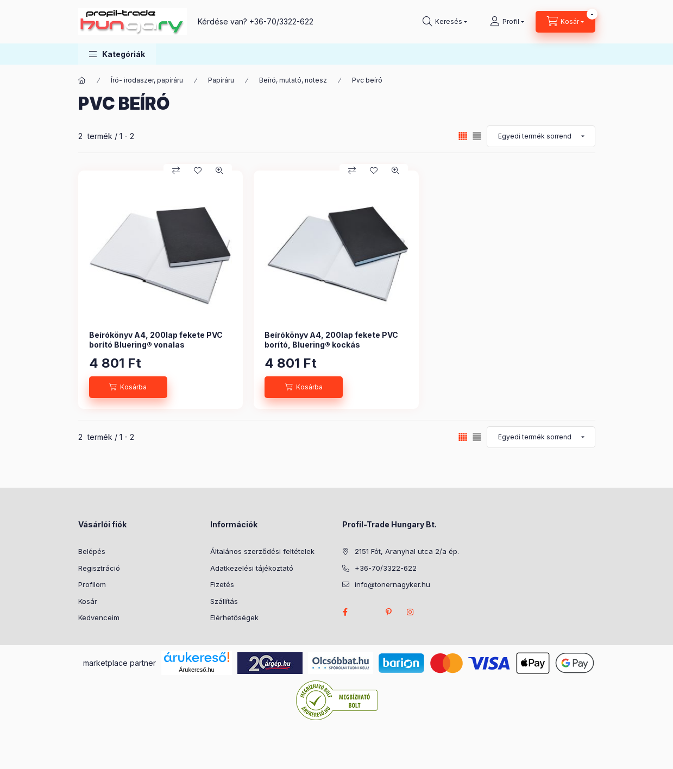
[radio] (477, 136)
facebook (345, 612)
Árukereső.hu (196, 669)
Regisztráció (99, 568)
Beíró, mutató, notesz (293, 80)
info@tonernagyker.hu (392, 584)
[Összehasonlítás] (176, 170)
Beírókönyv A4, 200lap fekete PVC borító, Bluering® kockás (331, 339)
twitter (367, 612)
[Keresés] (445, 22)
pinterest (389, 612)
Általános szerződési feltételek (262, 551)
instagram (411, 612)
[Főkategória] (82, 80)
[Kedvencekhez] (198, 170)
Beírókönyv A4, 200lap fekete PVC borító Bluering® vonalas (156, 339)
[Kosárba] (128, 387)
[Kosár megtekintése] (565, 22)
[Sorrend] (541, 136)
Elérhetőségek (234, 617)
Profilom (92, 584)
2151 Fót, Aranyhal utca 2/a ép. (407, 551)
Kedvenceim (98, 617)
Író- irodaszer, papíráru (147, 80)
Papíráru (221, 80)
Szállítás (224, 601)
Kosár (87, 601)
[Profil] (507, 22)
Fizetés (222, 584)
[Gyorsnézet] (219, 170)
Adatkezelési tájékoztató (251, 568)
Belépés (91, 551)
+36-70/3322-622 (281, 21)
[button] (117, 54)
